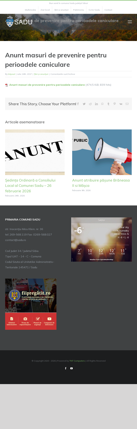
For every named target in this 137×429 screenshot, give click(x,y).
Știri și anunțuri (41, 74)
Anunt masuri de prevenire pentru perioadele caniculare (47, 84)
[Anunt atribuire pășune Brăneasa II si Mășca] (102, 152)
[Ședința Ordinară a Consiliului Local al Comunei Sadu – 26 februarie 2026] (35, 152)
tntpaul (11, 74)
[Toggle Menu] (130, 21)
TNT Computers (77, 360)
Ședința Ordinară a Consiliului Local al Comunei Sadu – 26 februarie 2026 (30, 185)
